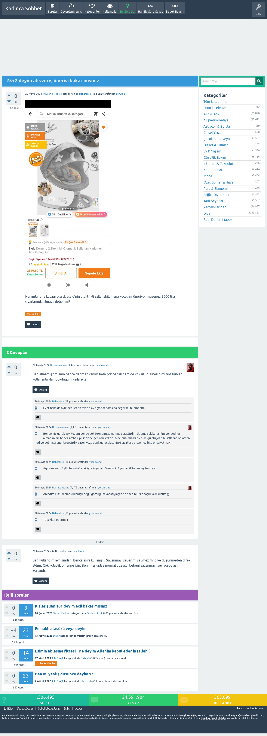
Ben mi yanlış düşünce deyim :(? (64, 674)
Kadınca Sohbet (23, 8)
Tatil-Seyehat (213, 201)
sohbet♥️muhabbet (46, 663)
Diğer (56, 635)
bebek (78, 708)
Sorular (52, 11)
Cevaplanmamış (71, 11)
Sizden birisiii (94, 613)
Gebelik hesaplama (48, 708)
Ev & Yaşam (212, 151)
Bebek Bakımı (175, 11)
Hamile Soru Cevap (150, 11)
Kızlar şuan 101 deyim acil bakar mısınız (71, 606)
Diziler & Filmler (215, 145)
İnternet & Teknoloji (218, 164)
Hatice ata (87, 681)
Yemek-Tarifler (61, 613)
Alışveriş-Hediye (52, 93)
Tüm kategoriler (215, 101)
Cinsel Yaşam (213, 132)
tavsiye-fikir (33, 314)
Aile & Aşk (58, 658)
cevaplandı (102, 365)
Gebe (67, 708)
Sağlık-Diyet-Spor (216, 195)
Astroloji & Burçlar (217, 126)
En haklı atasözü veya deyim (61, 628)
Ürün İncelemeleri (217, 108)
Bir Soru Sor (127, 11)
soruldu (120, 93)
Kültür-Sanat (212, 170)
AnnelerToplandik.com (250, 708)
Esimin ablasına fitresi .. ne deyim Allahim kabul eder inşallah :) (93, 651)
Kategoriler (92, 11)
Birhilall (85, 658)
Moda (207, 176)
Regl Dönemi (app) (217, 219)
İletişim (8, 708)
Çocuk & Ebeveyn (216, 139)
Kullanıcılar (110, 11)
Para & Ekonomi (215, 188)
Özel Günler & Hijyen (219, 182)
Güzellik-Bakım (214, 157)
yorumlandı (95, 401)
